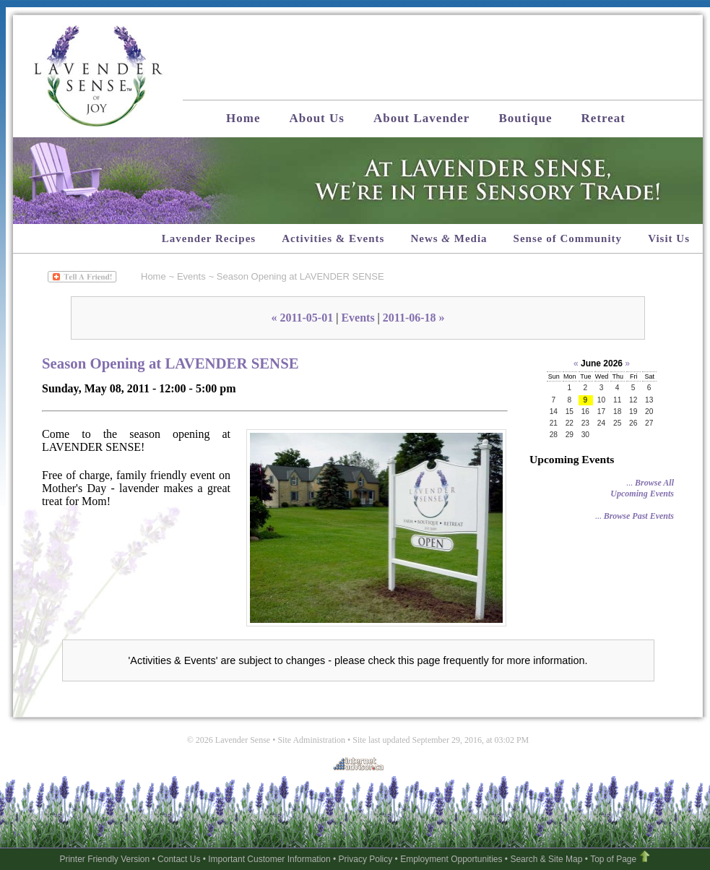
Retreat (603, 118)
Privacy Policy (366, 859)
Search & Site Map (546, 859)
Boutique (525, 118)
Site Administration (311, 740)
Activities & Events (333, 238)
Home (243, 118)
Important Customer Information (269, 859)
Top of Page (613, 859)
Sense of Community (568, 238)
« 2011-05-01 (302, 317)
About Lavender (421, 118)
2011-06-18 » (414, 317)
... (642, 488)
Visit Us (669, 238)
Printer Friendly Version (104, 859)
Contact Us (178, 859)
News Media (448, 238)
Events (191, 276)
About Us (317, 118)
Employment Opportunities (451, 859)
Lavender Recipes (209, 238)
